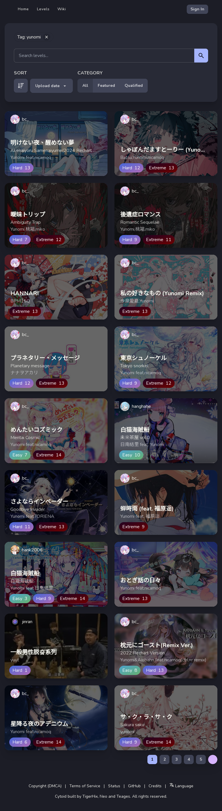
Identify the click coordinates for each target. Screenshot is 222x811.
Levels (43, 9)
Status (114, 786)
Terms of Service (84, 786)
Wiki (61, 9)
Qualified (134, 85)
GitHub (134, 786)
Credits (155, 786)
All (85, 85)
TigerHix (90, 796)
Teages (123, 796)
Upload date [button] (51, 86)
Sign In (197, 9)
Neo (103, 796)
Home (23, 9)
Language (181, 786)
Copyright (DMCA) (45, 786)
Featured (106, 85)
